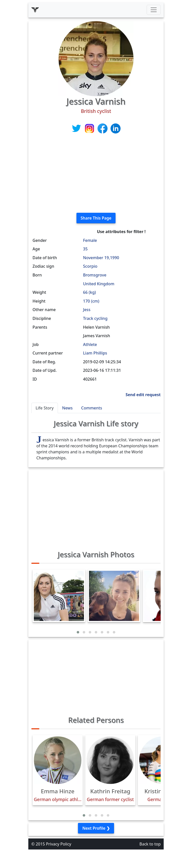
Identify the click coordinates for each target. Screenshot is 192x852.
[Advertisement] (96, 173)
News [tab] (67, 408)
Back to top (150, 844)
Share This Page (96, 218)
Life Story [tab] (45, 408)
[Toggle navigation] (154, 10)
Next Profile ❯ (96, 828)
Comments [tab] (91, 408)
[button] (78, 632)
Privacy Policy (58, 844)
